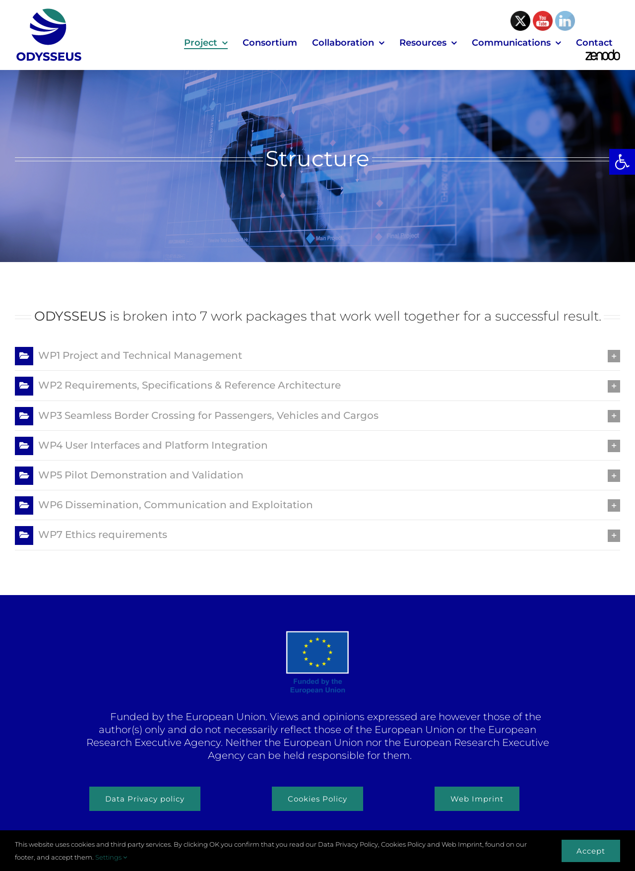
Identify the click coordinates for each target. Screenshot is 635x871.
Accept (590, 851)
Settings (111, 857)
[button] (622, 162)
